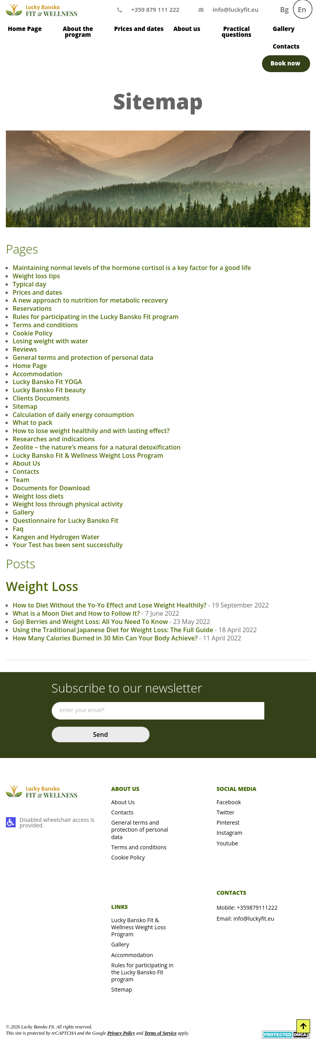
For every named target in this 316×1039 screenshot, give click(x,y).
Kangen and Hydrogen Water (56, 537)
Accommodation (37, 374)
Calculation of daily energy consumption (73, 414)
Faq (18, 528)
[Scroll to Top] (303, 1026)
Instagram (229, 832)
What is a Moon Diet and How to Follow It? (76, 613)
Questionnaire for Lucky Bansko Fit (65, 520)
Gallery (283, 29)
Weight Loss (42, 586)
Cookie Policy (32, 333)
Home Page (25, 29)
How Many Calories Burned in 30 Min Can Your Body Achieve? (105, 638)
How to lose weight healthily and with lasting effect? (91, 430)
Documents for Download (51, 488)
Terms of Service (160, 1033)
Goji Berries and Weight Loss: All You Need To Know (90, 621)
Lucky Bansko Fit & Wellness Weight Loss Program (88, 455)
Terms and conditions (45, 325)
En (302, 9)
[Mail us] (235, 9)
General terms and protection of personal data (83, 357)
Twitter (226, 812)
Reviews (25, 349)
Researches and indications (54, 439)
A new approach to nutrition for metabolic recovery (90, 300)
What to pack (32, 422)
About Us (26, 463)
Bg (284, 9)
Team (21, 479)
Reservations (32, 308)
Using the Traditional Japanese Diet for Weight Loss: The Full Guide (113, 630)
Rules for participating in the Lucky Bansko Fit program (96, 316)
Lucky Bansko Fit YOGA (47, 381)
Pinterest (228, 822)
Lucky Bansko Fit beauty (49, 390)
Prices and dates (138, 29)
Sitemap (25, 406)
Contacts (286, 46)
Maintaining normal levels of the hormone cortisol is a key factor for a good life (132, 267)
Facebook (229, 802)
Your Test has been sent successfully (68, 544)
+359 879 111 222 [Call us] (155, 9)
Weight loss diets (38, 496)
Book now (285, 63)
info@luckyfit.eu (253, 918)
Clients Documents (41, 398)
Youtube (227, 843)
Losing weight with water (50, 341)
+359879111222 (257, 907)
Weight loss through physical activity (68, 504)
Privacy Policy (121, 1033)
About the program (78, 31)
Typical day (29, 284)
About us (186, 29)
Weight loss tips (36, 276)
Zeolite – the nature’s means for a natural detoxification (97, 447)
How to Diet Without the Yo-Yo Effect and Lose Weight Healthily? (109, 605)
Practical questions (236, 31)
